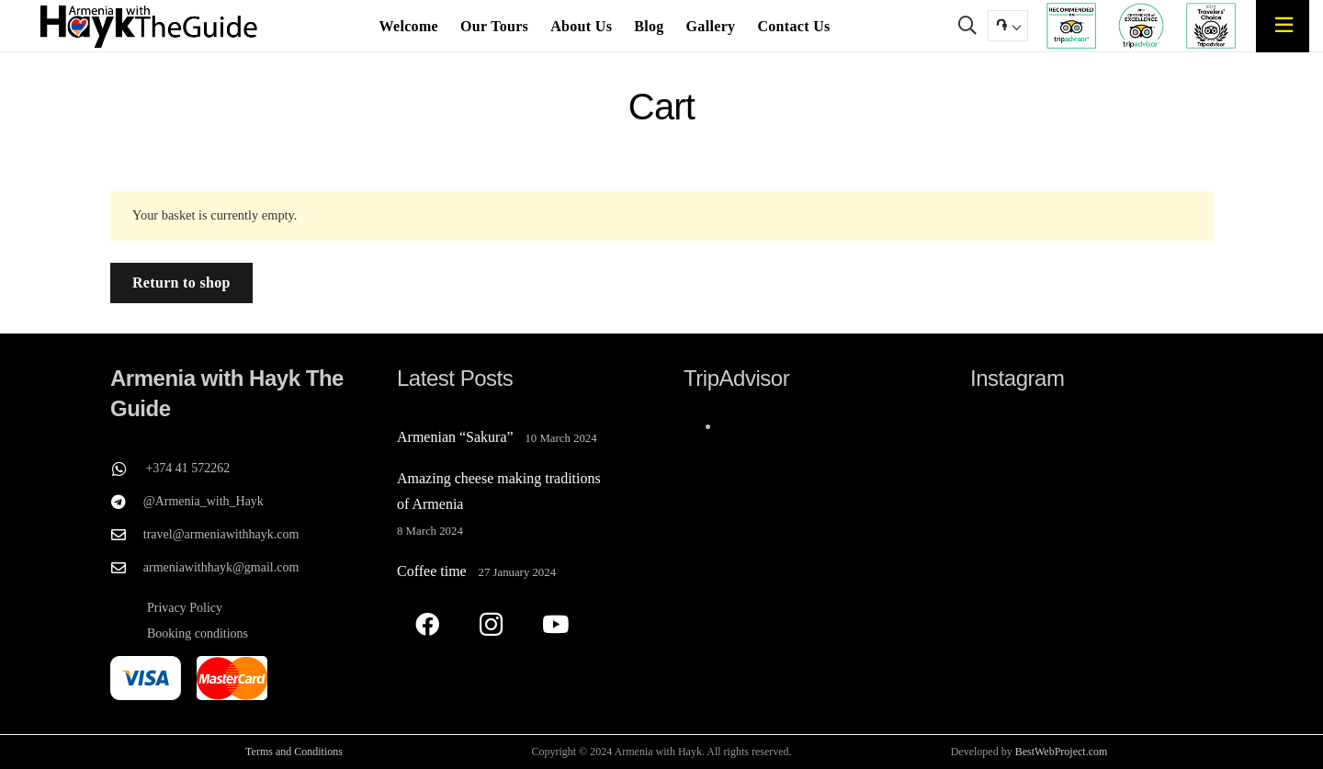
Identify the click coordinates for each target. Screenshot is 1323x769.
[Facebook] (427, 624)
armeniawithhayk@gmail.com (221, 567)
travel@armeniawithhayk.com (221, 534)
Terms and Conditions (294, 751)
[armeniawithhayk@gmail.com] (126, 567)
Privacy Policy (184, 608)
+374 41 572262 (187, 468)
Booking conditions (197, 633)
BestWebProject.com (1061, 751)
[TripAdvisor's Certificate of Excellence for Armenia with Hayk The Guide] (1141, 26)
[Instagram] (491, 624)
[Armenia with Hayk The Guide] (149, 26)
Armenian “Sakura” (455, 437)
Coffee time (432, 571)
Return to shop (181, 282)
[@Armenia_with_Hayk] (126, 501)
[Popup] (1283, 25)
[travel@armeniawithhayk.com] (126, 534)
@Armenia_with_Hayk (203, 501)
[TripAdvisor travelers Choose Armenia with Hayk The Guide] (1210, 26)
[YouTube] (555, 624)
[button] (967, 26)
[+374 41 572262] (127, 468)
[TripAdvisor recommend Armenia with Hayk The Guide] (1071, 26)
